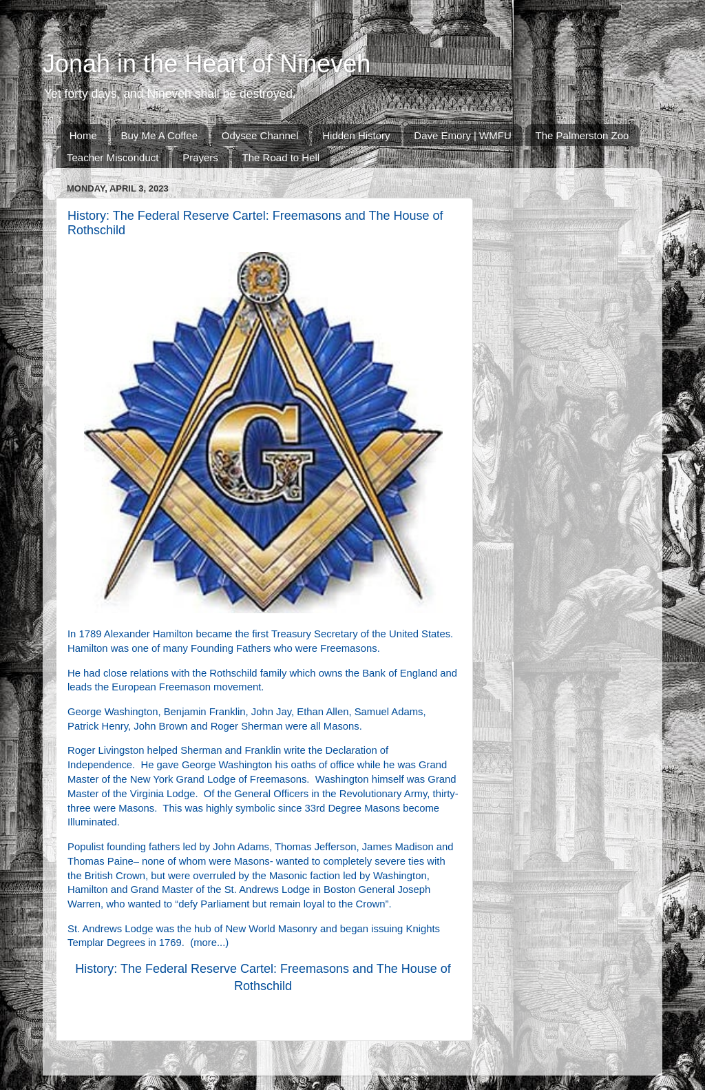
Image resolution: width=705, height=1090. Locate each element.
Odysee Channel (260, 135)
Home (83, 135)
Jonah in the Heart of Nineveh (206, 64)
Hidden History (356, 135)
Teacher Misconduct (112, 157)
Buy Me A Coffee (159, 135)
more (205, 942)
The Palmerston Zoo (582, 135)
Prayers (200, 157)
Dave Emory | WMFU (462, 135)
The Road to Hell (281, 157)
